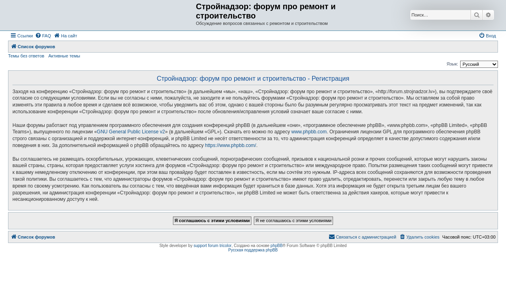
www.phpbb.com (309, 132)
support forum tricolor (212, 245)
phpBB (277, 245)
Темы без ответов (26, 55)
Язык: (452, 63)
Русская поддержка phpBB (253, 250)
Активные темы (64, 55)
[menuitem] (43, 36)
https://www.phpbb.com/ (230, 145)
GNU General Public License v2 (131, 132)
